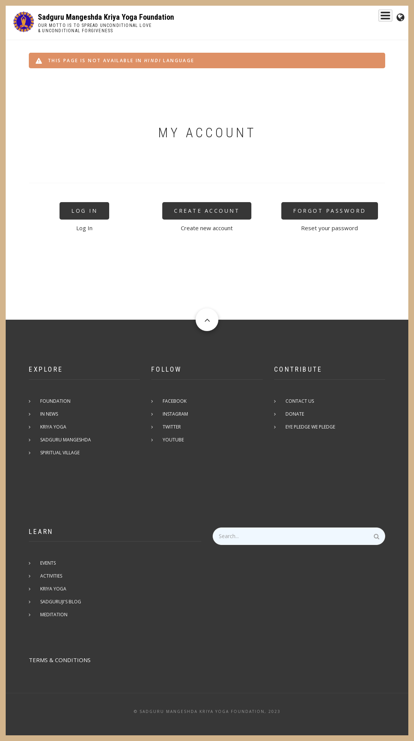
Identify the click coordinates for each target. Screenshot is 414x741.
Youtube (173, 439)
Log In (84, 210)
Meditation (53, 614)
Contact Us (299, 401)
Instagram (175, 414)
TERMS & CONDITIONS (60, 660)
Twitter (172, 427)
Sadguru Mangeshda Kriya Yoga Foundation (106, 17)
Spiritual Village (60, 452)
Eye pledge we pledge (310, 427)
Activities (51, 576)
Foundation (342, 18)
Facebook (175, 401)
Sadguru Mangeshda (245, 18)
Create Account (207, 210)
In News (49, 414)
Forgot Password (329, 210)
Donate (294, 414)
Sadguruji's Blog (60, 601)
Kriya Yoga (300, 18)
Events (377, 18)
